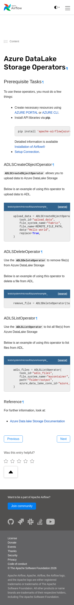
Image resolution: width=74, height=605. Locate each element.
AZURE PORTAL (26, 112)
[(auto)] (57, 7)
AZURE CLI (50, 112)
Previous (13, 439)
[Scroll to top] (11, 472)
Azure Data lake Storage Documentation (37, 421)
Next (63, 439)
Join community (22, 506)
